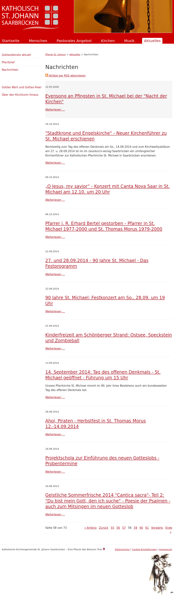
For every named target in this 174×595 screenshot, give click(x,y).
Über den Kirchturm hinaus (20, 94)
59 (135, 527)
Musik (129, 41)
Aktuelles (152, 41)
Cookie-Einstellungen (144, 549)
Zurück (103, 527)
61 (147, 527)
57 (124, 527)
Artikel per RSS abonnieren (65, 75)
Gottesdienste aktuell (16, 55)
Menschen (38, 41)
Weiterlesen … (55, 109)
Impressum (165, 549)
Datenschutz (122, 549)
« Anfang (90, 527)
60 (141, 527)
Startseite (10, 41)
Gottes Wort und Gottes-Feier (22, 87)
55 (112, 527)
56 (118, 527)
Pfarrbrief (8, 62)
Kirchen (108, 41)
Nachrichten (10, 70)
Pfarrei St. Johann (55, 54)
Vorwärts (157, 527)
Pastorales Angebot (74, 41)
